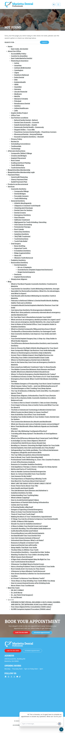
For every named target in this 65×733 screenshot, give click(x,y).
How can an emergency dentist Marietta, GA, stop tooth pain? (35, 322)
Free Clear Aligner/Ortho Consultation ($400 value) (31, 607)
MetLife (17, 96)
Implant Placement (18, 158)
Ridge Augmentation (22, 253)
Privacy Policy (16, 139)
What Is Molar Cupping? (20, 498)
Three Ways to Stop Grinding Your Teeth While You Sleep (33, 581)
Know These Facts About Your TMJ (24, 486)
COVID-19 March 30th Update (22, 521)
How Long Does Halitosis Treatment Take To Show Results (33, 367)
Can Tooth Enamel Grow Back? (23, 562)
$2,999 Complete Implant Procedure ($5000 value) (31, 609)
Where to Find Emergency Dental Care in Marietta (30, 360)
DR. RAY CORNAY (17, 590)
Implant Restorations (22, 277)
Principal (17, 101)
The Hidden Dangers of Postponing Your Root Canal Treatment (35, 384)
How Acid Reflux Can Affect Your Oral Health (28, 415)
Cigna (16, 73)
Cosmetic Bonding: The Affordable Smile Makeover (31, 528)
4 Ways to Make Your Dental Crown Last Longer (29, 526)
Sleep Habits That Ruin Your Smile (24, 548)
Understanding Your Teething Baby (24, 495)
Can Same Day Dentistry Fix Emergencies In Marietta (31, 310)
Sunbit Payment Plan (19, 182)
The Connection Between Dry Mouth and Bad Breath (31, 422)
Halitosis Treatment (22, 220)
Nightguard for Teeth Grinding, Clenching (30, 222)
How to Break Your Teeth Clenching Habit (27, 457)
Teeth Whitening (17, 165)
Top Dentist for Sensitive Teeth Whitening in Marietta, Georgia (35, 289)
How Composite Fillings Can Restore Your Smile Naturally (33, 350)
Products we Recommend (18, 184)
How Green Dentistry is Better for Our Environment (30, 574)
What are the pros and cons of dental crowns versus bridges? (35, 424)
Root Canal (15, 160)
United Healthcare (21, 108)
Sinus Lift (17, 255)
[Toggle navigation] (58, 4)
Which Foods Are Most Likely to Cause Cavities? (29, 412)
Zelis (16, 111)
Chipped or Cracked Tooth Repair (27, 206)
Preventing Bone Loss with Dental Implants (27, 533)
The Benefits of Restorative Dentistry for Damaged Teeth (33, 331)
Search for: (9, 42)
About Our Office (14, 51)
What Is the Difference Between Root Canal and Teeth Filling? (35, 438)
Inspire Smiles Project (19, 113)
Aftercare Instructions (16, 151)
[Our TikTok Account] (20, 676)
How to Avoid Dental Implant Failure (25, 500)
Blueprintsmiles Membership (19, 170)
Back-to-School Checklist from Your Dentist (28, 474)
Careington (18, 70)
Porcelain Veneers (21, 196)
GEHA (16, 84)
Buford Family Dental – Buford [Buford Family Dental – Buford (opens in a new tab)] (26, 120)
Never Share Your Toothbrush (22, 586)
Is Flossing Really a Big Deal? (22, 507)
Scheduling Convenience (20, 144)
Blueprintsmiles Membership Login (21, 172)
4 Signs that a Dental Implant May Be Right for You (30, 559)
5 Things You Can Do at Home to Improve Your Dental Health (34, 519)
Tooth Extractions (18, 168)
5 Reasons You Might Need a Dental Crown (27, 564)
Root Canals (19, 229)
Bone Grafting (19, 246)
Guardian (18, 87)
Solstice (17, 106)
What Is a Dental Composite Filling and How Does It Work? (33, 329)
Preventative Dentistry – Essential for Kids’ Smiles (30, 552)
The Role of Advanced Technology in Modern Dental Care (33, 410)
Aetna (16, 63)
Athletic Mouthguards (22, 203)
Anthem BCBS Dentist (22, 68)
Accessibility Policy (18, 54)
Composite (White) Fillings (21, 153)
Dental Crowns (20, 213)
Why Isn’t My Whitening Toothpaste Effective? (29, 431)
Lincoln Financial (20, 92)
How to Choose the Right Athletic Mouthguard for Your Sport (34, 348)
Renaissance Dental (22, 104)
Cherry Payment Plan (19, 179)
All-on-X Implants (25, 267)
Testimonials (16, 146)
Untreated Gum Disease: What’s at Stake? (27, 540)
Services (11, 187)
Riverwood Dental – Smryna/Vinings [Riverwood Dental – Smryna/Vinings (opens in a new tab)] (28, 134)
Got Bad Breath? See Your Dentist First (26, 536)
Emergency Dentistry (22, 215)
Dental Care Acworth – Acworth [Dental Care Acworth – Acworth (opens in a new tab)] (26, 122)
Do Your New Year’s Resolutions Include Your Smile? (31, 317)
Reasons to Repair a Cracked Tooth (25, 543)
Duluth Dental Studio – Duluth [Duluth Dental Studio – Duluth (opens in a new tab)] (25, 125)
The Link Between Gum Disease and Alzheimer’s (29, 491)
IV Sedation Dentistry (22, 251)
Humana (17, 89)
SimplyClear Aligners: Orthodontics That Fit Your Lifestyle (33, 396)
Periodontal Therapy (22, 227)
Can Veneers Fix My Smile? (21, 476)
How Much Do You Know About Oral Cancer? (28, 481)
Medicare (18, 94)
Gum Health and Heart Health (22, 488)
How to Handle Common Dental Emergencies (28, 472)
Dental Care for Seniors (23, 210)
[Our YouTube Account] (17, 676)
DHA (16, 80)
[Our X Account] (11, 676)
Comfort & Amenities (19, 56)
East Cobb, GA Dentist (19, 49)
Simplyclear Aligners (19, 279)
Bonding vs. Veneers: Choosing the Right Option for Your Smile (35, 445)
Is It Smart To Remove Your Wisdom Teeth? (28, 578)
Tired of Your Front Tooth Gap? (23, 514)
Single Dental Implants (26, 272)
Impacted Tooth (20, 248)
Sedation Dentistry (21, 234)
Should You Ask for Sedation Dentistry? (26, 524)
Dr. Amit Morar (16, 593)
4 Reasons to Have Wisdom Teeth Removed (28, 571)
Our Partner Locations (19, 118)
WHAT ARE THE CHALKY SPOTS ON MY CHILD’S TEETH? (31, 483)
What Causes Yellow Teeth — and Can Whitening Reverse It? (34, 386)
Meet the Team (14, 588)
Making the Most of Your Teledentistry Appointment (31, 517)
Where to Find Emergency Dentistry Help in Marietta (31, 353)
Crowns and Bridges (19, 156)
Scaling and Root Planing (20, 163)
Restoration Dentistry (19, 263)
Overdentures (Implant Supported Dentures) (35, 270)
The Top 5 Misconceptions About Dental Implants (30, 455)
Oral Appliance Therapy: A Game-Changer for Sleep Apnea (34, 467)
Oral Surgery (16, 244)
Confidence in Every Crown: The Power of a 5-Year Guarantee (35, 377)
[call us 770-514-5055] (21, 641)
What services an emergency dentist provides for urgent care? (35, 320)
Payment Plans (14, 175)
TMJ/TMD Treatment (22, 236)
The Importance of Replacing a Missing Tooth (29, 479)
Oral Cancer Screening (23, 225)
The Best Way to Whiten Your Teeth (24, 550)
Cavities (14, 576)
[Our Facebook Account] (6, 676)
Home (10, 46)
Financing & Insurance (19, 61)
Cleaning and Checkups (23, 208)
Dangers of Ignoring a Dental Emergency (27, 510)
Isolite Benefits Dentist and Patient (24, 531)
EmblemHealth (20, 82)
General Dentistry (18, 201)
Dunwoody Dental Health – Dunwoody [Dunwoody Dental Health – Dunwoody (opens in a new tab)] (29, 127)
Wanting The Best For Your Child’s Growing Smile (30, 555)
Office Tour (15, 115)
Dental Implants (20, 265)
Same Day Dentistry (22, 232)
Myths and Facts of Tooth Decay (23, 469)
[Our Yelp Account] (14, 676)
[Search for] (28, 42)
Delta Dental (19, 77)
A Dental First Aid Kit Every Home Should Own (28, 443)
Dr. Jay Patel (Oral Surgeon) (22, 595)
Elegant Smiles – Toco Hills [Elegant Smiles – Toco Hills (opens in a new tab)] (24, 130)
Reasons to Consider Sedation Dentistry (26, 464)
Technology (15, 149)
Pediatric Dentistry (18, 260)
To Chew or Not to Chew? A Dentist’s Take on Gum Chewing (34, 403)
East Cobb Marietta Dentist (21, 58)
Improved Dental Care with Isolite (24, 545)
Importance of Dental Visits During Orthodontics (30, 502)
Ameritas (18, 66)
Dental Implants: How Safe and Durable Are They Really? (33, 448)
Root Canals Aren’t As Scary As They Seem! (28, 569)
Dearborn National (21, 75)
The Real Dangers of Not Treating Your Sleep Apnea (31, 388)
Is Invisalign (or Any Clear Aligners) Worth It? (28, 441)
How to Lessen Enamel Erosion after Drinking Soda (30, 583)
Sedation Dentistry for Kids (21, 493)
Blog (9, 282)
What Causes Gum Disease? (22, 557)
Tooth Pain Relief (20, 241)
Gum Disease (19, 217)
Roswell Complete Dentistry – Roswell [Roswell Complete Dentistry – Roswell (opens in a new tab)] (29, 137)
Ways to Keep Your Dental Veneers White (27, 512)
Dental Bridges (20, 194)
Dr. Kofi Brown (16, 597)
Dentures (17, 274)
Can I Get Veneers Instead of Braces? (25, 538)
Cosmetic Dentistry (18, 189)
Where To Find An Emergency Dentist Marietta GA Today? (33, 374)
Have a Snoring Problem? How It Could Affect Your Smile (33, 566)
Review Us (15, 142)
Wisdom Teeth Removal (23, 258)
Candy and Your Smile (19, 505)
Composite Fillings (21, 191)
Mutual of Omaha (21, 99)
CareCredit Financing (19, 177)
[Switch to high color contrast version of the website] (53, 4)
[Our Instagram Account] (8, 676)
